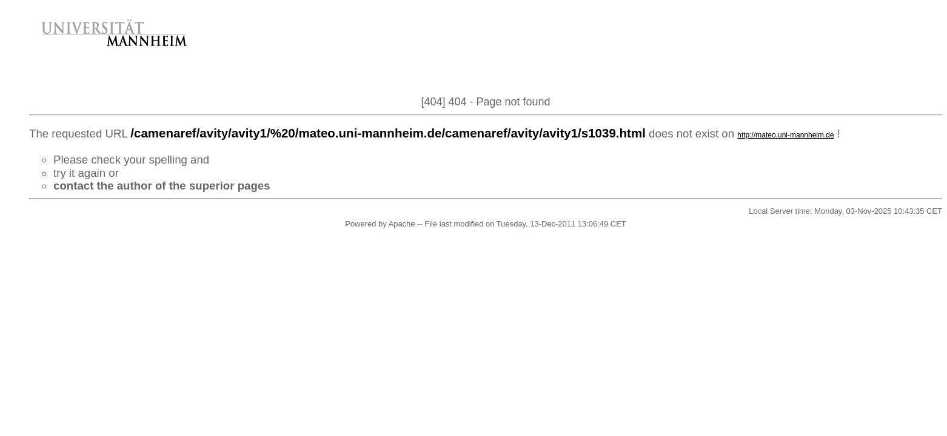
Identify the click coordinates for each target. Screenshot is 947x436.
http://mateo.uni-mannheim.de (785, 135)
